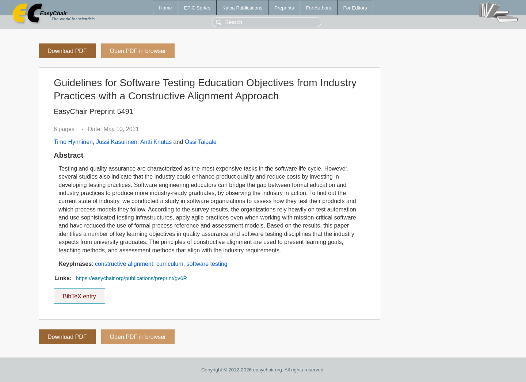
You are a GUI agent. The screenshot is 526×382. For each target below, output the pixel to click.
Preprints (284, 8)
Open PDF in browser (138, 51)
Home (165, 8)
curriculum (169, 264)
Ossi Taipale (201, 142)
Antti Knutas (156, 142)
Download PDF (67, 51)
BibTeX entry (79, 294)
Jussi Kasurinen (116, 142)
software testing (207, 264)
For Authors (318, 8)
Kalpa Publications (242, 8)
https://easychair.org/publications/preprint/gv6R (131, 278)
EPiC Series (197, 8)
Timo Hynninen (73, 142)
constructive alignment (124, 264)
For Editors (355, 8)
